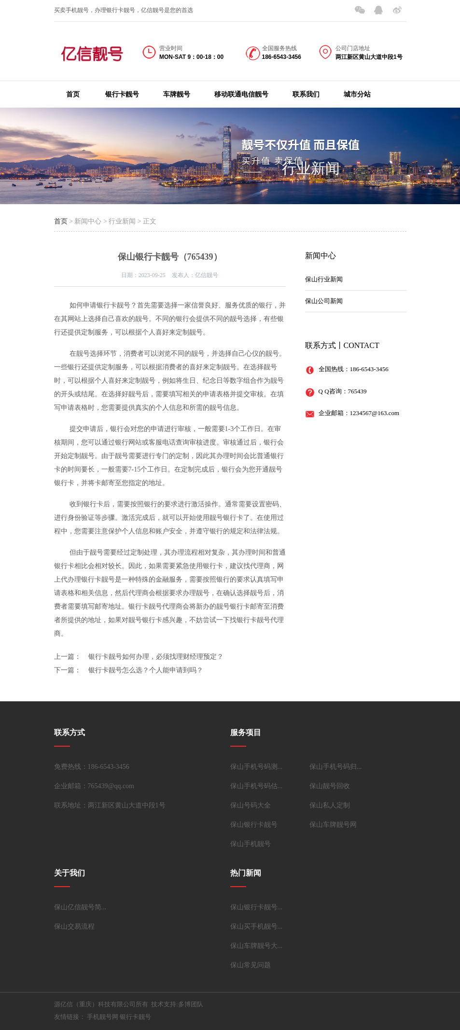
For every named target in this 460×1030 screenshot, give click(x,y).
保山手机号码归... (335, 766)
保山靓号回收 (329, 786)
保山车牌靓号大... (256, 945)
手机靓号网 (102, 1016)
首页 (73, 94)
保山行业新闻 (324, 279)
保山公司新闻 (324, 301)
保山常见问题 (250, 965)
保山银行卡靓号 (254, 824)
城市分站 (357, 94)
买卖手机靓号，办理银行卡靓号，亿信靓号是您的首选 (123, 10)
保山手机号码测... (256, 766)
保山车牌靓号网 (333, 824)
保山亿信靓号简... (80, 907)
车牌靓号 (176, 94)
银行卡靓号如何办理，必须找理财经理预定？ (155, 656)
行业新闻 (311, 168)
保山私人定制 (329, 805)
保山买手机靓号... (256, 926)
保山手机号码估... (256, 786)
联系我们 (306, 94)
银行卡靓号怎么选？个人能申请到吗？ (145, 670)
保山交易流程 (74, 926)
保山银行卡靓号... (256, 907)
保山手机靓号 (250, 844)
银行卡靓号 (122, 94)
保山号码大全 (250, 805)
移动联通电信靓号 (241, 94)
